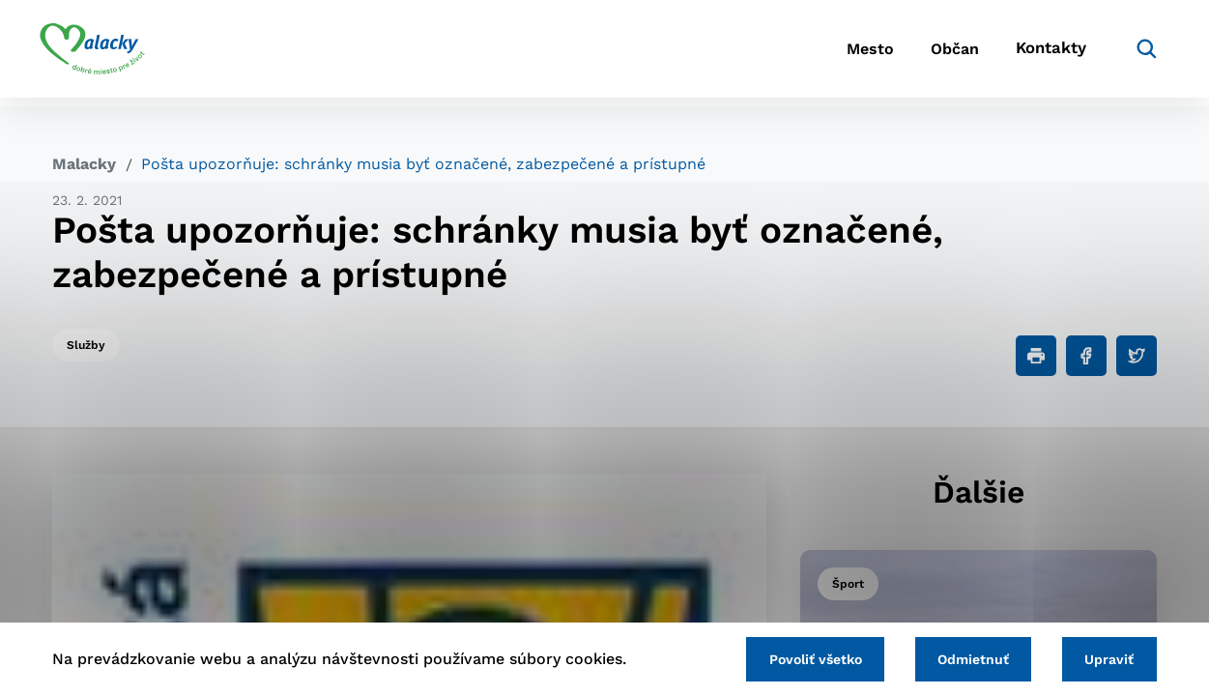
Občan (928, 53)
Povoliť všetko (802, 658)
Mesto (831, 53)
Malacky (84, 164)
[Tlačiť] (1036, 355)
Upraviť (1107, 658)
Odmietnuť (965, 658)
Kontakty (1035, 53)
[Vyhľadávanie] (1127, 53)
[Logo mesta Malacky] (105, 53)
